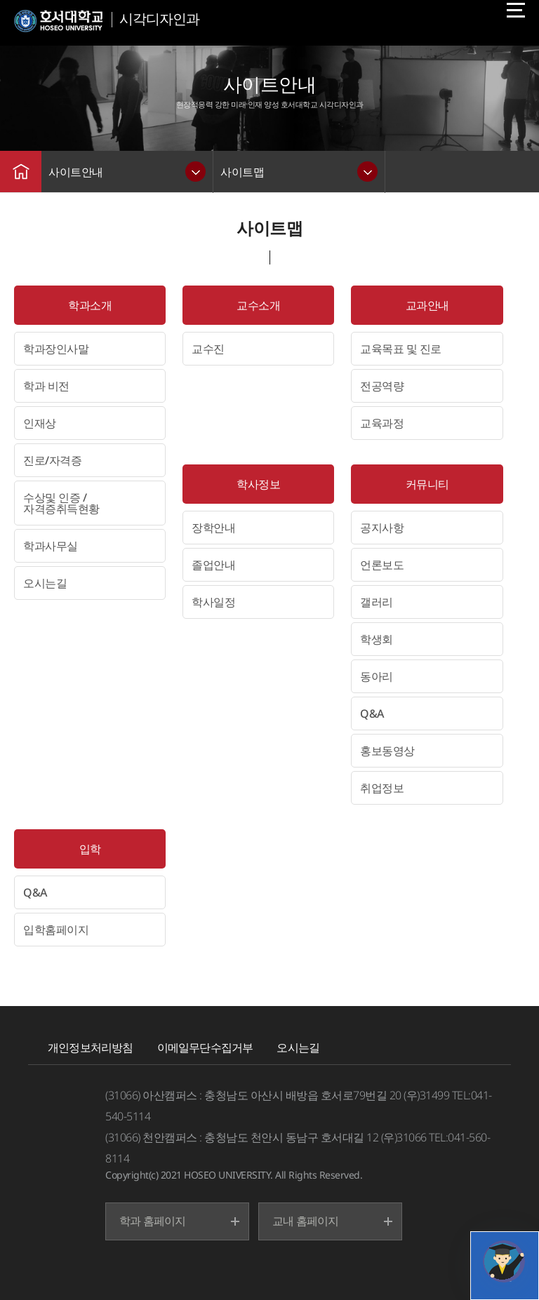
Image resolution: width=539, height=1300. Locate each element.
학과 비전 (46, 386)
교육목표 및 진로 (400, 348)
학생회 (376, 639)
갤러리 (376, 602)
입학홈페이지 (55, 929)
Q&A (372, 713)
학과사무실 (50, 546)
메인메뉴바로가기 (0, 0)
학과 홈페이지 (152, 1220)
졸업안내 (213, 564)
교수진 (208, 348)
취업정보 (382, 788)
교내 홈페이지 (305, 1220)
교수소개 (258, 305)
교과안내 (427, 305)
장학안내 (213, 527)
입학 (90, 849)
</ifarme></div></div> (504, 1261)
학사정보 (258, 484)
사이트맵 (242, 172)
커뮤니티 (427, 484)
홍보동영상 (387, 750)
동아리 (376, 676)
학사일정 (213, 602)
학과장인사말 (55, 348)
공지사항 (382, 527)
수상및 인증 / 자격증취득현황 (61, 503)
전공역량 (382, 386)
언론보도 (382, 564)
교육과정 (382, 423)
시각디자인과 (159, 18)
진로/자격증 (52, 460)
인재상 (39, 423)
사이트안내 (75, 172)
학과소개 (90, 305)
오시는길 (45, 583)
